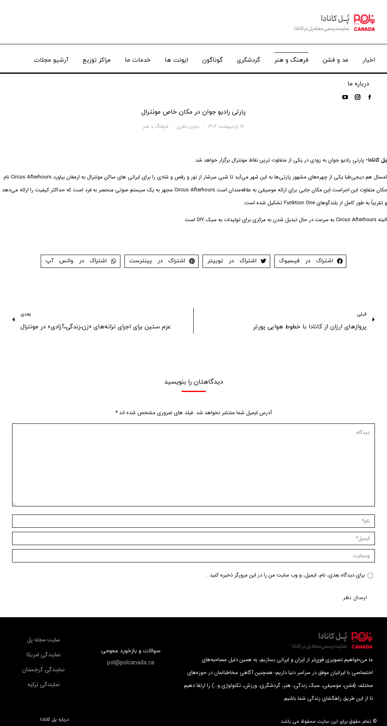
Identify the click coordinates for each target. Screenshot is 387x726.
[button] (130, 663)
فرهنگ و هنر (155, 126)
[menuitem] (368, 58)
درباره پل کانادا (54, 719)
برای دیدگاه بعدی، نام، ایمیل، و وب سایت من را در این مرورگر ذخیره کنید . (286, 575)
